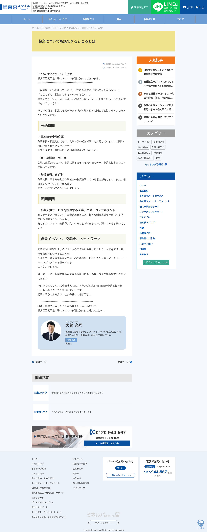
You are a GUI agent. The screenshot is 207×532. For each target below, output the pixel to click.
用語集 (143, 249)
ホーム (26, 19)
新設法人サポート (40, 507)
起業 (158, 158)
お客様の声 (149, 19)
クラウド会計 (144, 142)
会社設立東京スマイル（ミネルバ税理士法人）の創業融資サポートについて (159, 84)
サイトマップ (79, 488)
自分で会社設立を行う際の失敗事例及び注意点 (159, 72)
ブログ (180, 19)
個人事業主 (143, 147)
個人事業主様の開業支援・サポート (48, 493)
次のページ (125, 362)
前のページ (39, 362)
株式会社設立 (144, 153)
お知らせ (144, 254)
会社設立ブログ (49, 28)
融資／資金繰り (145, 158)
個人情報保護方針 (81, 483)
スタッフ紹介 (146, 243)
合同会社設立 (158, 147)
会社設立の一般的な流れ (151, 196)
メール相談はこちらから (107, 443)
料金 (119, 19)
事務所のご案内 (147, 238)
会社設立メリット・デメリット (155, 201)
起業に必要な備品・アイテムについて (159, 119)
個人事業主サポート (149, 206)
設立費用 (144, 190)
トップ (35, 459)
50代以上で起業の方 (41, 488)
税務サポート (38, 497)
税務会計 (158, 153)
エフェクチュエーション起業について (49, 517)
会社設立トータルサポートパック (47, 512)
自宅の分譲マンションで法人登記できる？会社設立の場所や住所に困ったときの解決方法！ (159, 108)
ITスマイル (145, 217)
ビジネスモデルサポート (151, 212)
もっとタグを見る (154, 164)
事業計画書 (159, 142)
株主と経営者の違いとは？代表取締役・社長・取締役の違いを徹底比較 (159, 96)
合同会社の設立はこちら (156, 262)
